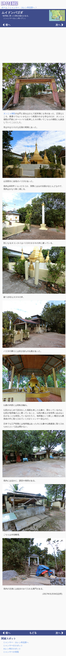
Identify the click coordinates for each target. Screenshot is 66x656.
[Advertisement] (33, 45)
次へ (58, 24)
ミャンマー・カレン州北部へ (22, 7)
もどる (33, 632)
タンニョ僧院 (9, 114)
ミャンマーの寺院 (11, 652)
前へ (8, 24)
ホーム (4, 7)
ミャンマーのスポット (13, 646)
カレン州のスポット (12, 649)
